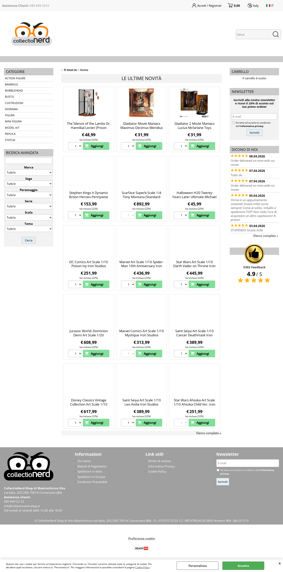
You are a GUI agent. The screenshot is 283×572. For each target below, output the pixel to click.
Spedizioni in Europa (91, 477)
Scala (29, 212)
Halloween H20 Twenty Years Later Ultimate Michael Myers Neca (194, 196)
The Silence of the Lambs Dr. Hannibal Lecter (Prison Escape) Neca (89, 127)
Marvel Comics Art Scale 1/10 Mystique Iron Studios (141, 333)
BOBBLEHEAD (14, 90)
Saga (28, 179)
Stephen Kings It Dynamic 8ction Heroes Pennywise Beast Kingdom (88, 196)
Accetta (243, 566)
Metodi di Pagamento (91, 466)
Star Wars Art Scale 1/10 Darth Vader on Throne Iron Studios (194, 266)
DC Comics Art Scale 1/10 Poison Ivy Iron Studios (88, 264)
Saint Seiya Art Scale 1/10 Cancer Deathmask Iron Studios (194, 335)
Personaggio (28, 190)
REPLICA (10, 134)
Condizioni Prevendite (92, 482)
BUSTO (9, 96)
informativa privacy (251, 126)
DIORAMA (11, 109)
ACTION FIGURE (15, 78)
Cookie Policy (142, 567)
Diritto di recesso (159, 461)
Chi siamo (84, 461)
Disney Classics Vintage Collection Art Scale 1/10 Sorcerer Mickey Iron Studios (89, 404)
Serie (28, 201)
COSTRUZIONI (14, 103)
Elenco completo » (208, 433)
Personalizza (197, 566)
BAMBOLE (11, 84)
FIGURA (10, 115)
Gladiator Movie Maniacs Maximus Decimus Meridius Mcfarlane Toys (141, 127)
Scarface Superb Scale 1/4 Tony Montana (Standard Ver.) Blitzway (141, 196)
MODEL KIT (12, 128)
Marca (28, 167)
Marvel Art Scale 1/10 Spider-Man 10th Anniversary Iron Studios (141, 266)
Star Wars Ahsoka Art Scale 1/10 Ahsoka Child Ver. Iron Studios (194, 404)
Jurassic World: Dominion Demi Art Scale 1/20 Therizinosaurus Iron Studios (89, 335)
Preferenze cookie (141, 538)
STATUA (10, 140)
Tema (28, 224)
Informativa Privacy (161, 466)
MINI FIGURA (13, 121)
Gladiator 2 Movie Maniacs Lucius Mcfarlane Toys (194, 125)
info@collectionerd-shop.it (22, 506)
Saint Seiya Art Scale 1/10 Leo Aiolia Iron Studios (141, 402)
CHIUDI (279, 563)
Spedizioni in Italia (89, 471)
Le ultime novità (141, 78)
